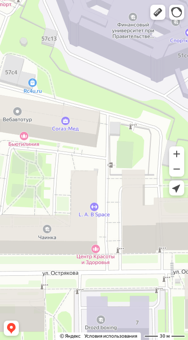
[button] (157, 12)
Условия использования (110, 336)
